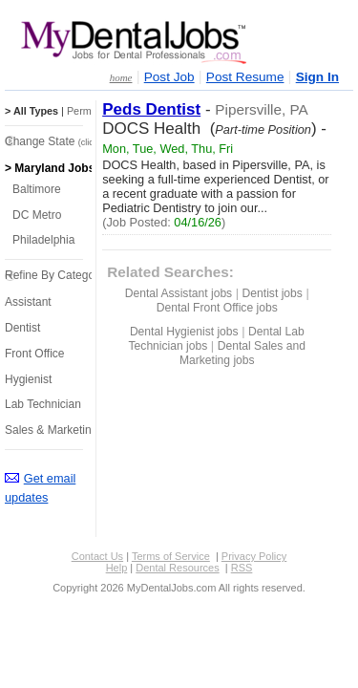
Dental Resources (177, 567)
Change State (62, 141)
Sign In (317, 77)
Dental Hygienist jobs (184, 331)
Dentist (22, 327)
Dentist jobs (272, 293)
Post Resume (245, 77)
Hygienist (28, 379)
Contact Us (97, 556)
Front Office (34, 353)
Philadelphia (43, 240)
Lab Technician (43, 404)
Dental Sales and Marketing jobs (242, 353)
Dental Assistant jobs (178, 293)
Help (117, 567)
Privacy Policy (253, 556)
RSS (242, 567)
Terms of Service (171, 556)
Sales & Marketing (51, 430)
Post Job (169, 77)
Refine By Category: (56, 275)
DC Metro (36, 215)
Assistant (28, 302)
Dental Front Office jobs (217, 307)
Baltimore (36, 189)
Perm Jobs (91, 111)
